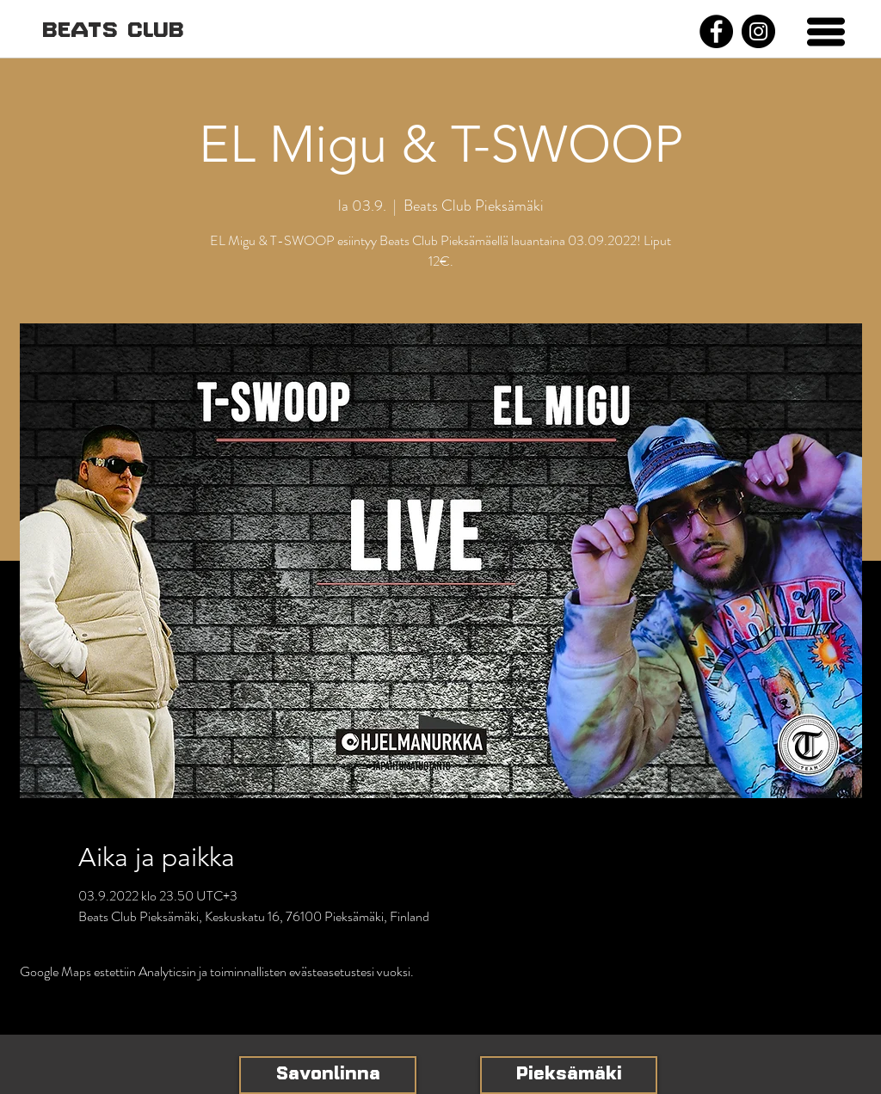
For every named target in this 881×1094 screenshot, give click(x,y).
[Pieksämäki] (568, 1075)
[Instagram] (758, 31)
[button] (826, 32)
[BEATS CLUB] (113, 31)
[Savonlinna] (327, 1075)
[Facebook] (716, 31)
